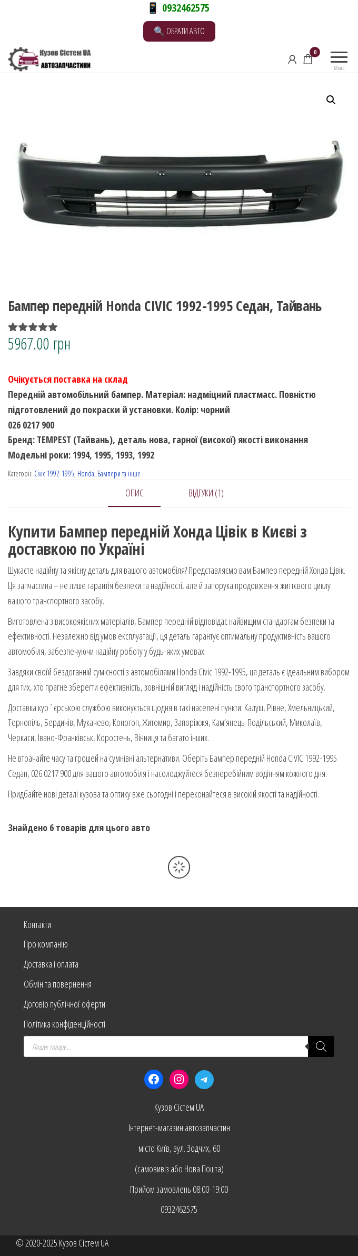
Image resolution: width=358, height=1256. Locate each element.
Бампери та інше (119, 473)
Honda (85, 473)
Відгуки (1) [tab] (206, 492)
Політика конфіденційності (64, 1024)
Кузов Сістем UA (179, 1107)
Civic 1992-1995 (54, 473)
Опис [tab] (134, 492)
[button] (331, 100)
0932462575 (179, 1209)
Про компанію (46, 944)
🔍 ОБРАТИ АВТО (179, 31)
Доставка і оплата (51, 964)
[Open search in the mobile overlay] (179, 1046)
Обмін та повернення (58, 984)
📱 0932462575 (178, 8)
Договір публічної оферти (64, 1004)
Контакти (37, 924)
